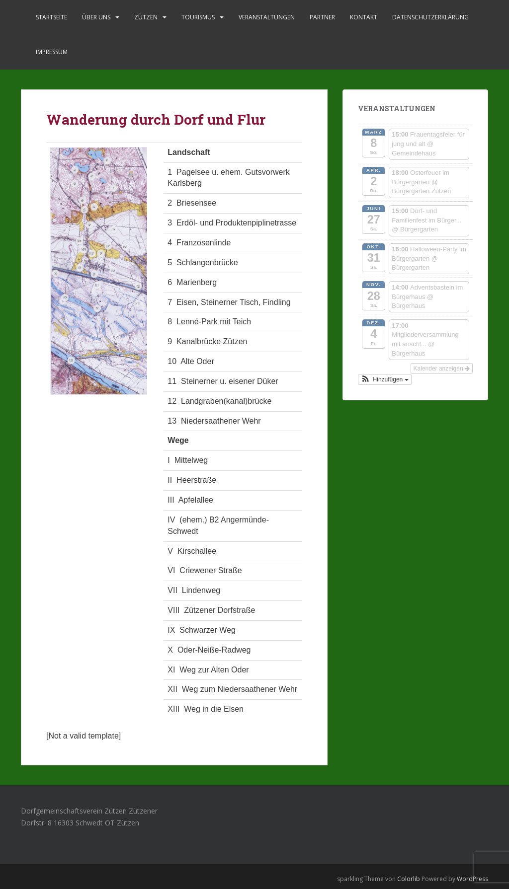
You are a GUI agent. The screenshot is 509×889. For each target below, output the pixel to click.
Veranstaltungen (267, 17)
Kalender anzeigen (442, 368)
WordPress (472, 879)
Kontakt (363, 17)
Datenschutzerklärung (430, 17)
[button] (384, 379)
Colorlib (408, 879)
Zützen (146, 17)
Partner (322, 17)
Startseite (51, 17)
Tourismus (198, 17)
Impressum (52, 52)
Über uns (96, 17)
